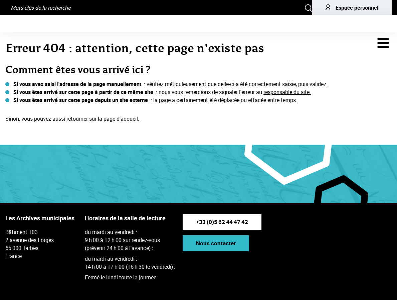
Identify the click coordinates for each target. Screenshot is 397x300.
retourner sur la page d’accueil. (102, 118)
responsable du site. (287, 92)
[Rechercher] (308, 7)
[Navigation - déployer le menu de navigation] (383, 43)
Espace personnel (352, 7)
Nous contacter (216, 243)
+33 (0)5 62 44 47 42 (222, 222)
